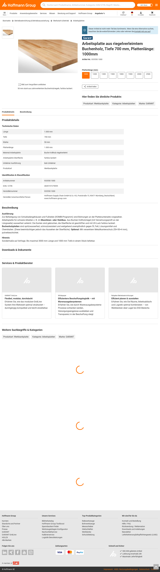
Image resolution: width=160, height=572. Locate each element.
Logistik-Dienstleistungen (52, 537)
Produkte (13, 13)
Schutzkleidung (88, 535)
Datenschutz (144, 569)
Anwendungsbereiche (28, 13)
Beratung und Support (67, 13)
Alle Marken (6, 540)
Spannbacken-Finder (50, 526)
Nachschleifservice (49, 532)
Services (43, 13)
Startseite (6, 21)
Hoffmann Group (85, 13)
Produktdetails (8, 112)
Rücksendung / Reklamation (133, 526)
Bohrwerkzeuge (88, 524)
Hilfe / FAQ (126, 524)
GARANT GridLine (9, 535)
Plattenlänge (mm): (90, 70)
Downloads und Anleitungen (133, 529)
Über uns (5, 526)
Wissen (52, 13)
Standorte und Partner (11, 524)
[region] (10, 59)
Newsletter (126, 532)
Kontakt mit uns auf (142, 31)
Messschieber (87, 526)
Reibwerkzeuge (88, 521)
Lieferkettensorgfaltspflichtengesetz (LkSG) (140, 535)
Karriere (5, 521)
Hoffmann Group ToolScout (53, 524)
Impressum (108, 569)
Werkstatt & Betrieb (61, 21)
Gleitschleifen (87, 529)
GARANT (5, 532)
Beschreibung (25, 112)
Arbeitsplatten (79, 21)
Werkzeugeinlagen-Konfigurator (55, 529)
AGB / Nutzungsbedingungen (126, 569)
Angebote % (100, 13)
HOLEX (5, 537)
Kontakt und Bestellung (131, 521)
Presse (4, 529)
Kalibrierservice (48, 535)
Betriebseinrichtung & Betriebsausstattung (32, 21)
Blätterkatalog (48, 521)
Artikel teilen (90, 86)
